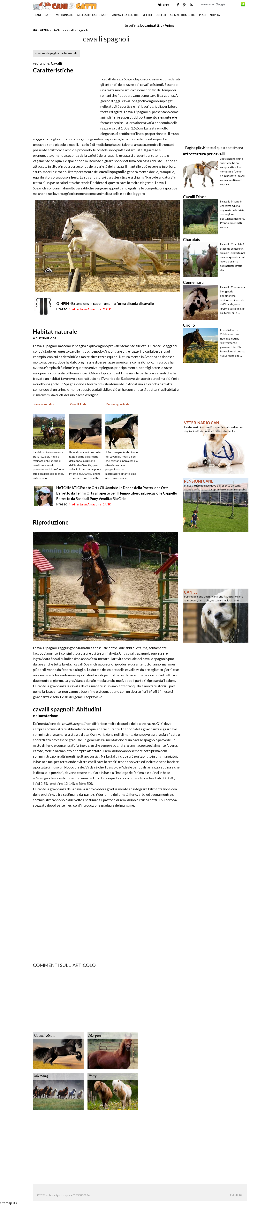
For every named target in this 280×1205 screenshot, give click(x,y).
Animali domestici (182, 15)
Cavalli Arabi (45, 1035)
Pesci (202, 15)
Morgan (94, 1035)
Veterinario (64, 15)
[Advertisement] (78, 25)
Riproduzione (51, 522)
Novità (215, 15)
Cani (38, 15)
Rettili (147, 15)
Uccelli (161, 15)
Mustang (41, 1076)
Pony (92, 1076)
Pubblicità (236, 1195)
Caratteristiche (53, 70)
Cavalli (56, 30)
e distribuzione (44, 338)
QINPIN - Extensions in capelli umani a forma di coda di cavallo (105, 303)
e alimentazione (45, 716)
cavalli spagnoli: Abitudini (67, 709)
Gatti (48, 15)
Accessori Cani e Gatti (93, 15)
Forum (163, 4)
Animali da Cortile (125, 15)
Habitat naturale (55, 331)
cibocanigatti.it (150, 25)
